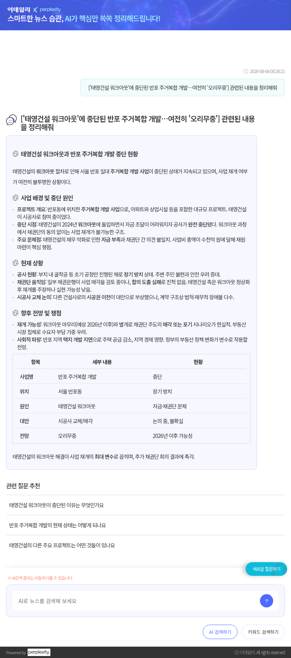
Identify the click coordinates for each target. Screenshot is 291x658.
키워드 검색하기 (263, 631)
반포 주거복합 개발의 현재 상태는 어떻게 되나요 (57, 525)
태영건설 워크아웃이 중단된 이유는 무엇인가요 (56, 505)
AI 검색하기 (220, 631)
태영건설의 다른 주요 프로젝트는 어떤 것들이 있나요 (62, 545)
